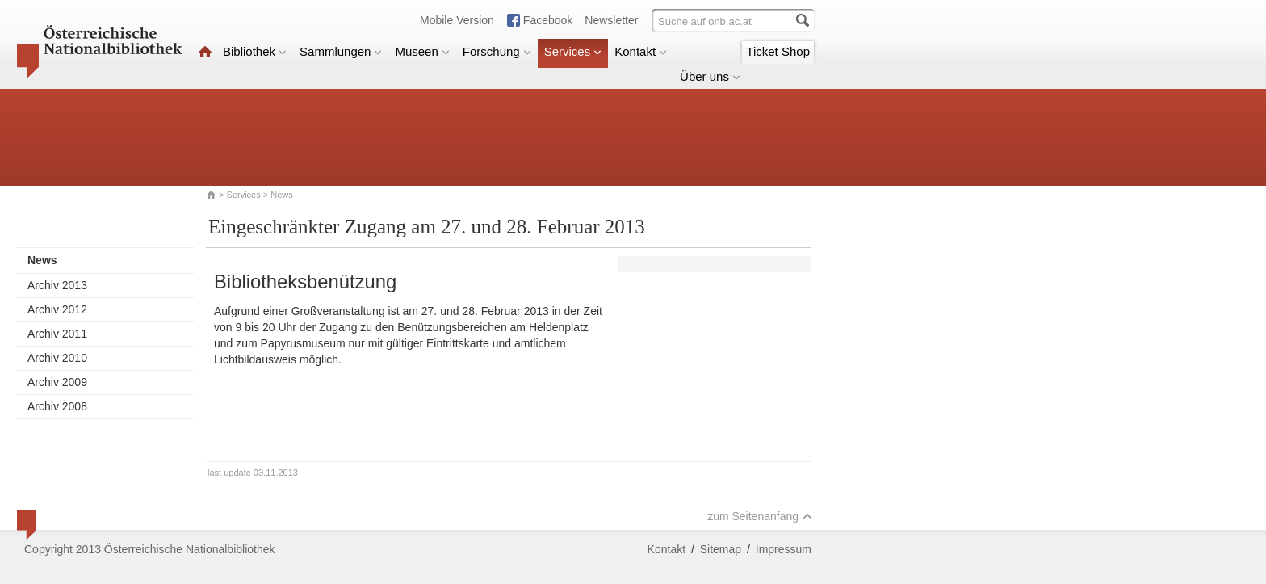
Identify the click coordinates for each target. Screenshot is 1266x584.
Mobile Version (457, 20)
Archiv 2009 (57, 382)
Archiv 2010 (57, 357)
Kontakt (640, 51)
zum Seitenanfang (759, 516)
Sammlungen (341, 51)
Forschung (497, 51)
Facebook (547, 20)
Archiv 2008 (57, 406)
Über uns (710, 76)
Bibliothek (255, 51)
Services (573, 51)
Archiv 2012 (57, 309)
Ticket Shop (778, 51)
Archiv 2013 (57, 285)
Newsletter (611, 20)
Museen (422, 51)
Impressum (783, 549)
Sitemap (720, 549)
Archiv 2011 (57, 333)
